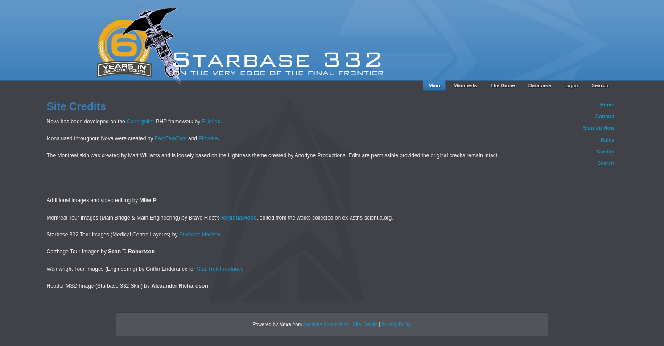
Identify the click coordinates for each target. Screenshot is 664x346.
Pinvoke (208, 138)
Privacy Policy (397, 324)
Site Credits (365, 324)
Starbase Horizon (200, 235)
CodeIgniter (140, 121)
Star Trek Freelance (220, 269)
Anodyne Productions (326, 324)
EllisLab (211, 121)
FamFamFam (171, 138)
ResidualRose (238, 218)
